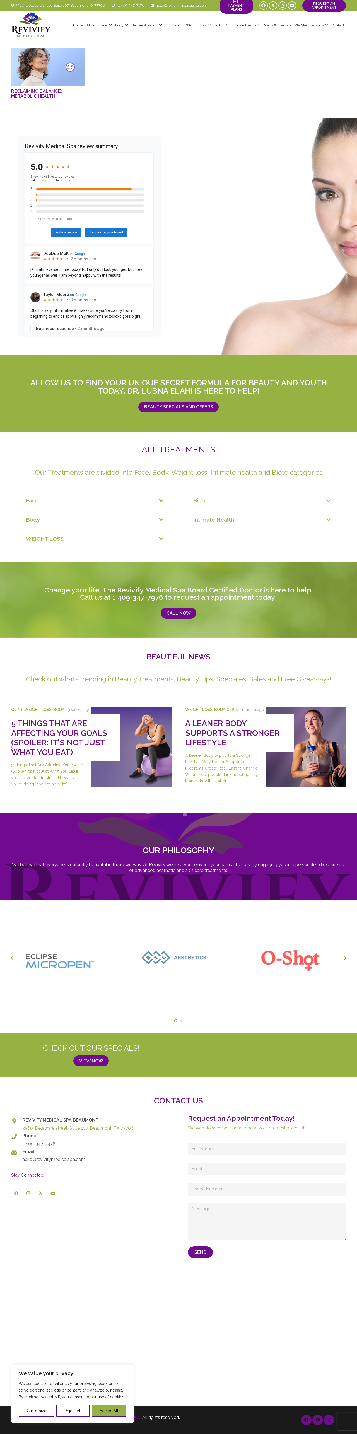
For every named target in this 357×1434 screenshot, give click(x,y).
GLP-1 (17, 709)
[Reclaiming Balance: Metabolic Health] (48, 67)
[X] (273, 5)
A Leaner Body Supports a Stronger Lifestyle (232, 733)
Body (58, 709)
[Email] (16, 1152)
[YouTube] (292, 5)
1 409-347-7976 (137, 597)
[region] (72, 1393)
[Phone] (16, 1136)
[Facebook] (263, 5)
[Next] (345, 747)
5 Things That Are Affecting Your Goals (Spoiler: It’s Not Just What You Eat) (59, 738)
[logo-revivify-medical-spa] (31, 25)
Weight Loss (38, 709)
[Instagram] (282, 5)
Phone (29, 1135)
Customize (36, 1411)
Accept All (109, 1411)
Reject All (72, 1411)
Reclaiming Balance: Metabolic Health (36, 93)
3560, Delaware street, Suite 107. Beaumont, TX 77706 (78, 1128)
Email (28, 1151)
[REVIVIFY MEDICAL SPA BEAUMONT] (16, 1121)
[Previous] (12, 747)
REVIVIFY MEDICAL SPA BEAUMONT (60, 1120)
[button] (109, 25)
